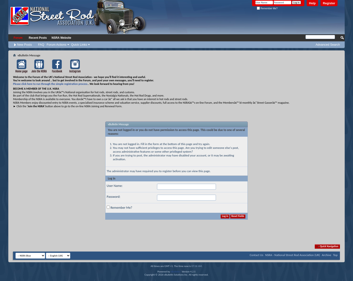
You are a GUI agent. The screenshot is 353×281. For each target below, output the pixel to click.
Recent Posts (38, 37)
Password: (113, 197)
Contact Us (256, 255)
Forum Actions (56, 44)
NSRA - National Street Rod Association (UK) (292, 255)
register (167, 171)
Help (312, 3)
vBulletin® (176, 271)
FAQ (41, 44)
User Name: (115, 186)
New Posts (24, 44)
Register (329, 3)
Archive (326, 255)
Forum (18, 37)
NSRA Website (61, 37)
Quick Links (79, 44)
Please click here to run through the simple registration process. (50, 84)
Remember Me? (267, 8)
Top (335, 255)
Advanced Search (327, 44)
